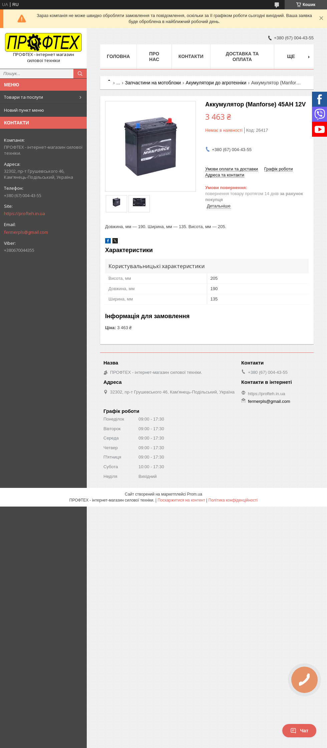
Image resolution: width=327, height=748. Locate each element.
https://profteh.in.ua (24, 213)
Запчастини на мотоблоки (153, 82)
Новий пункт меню (24, 110)
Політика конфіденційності (233, 500)
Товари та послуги (23, 97)
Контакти (191, 56)
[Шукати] (80, 74)
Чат (299, 731)
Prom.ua (194, 494)
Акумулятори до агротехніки (216, 82)
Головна (118, 56)
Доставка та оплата (242, 56)
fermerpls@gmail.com (26, 232)
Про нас (154, 56)
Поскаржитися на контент (181, 500)
